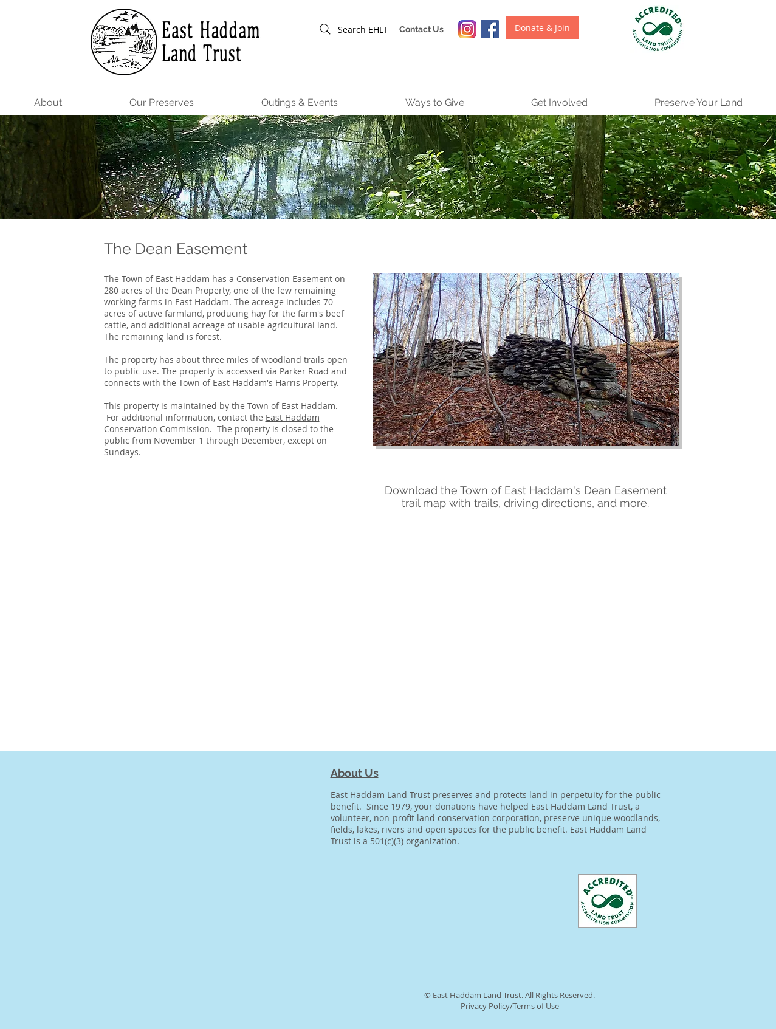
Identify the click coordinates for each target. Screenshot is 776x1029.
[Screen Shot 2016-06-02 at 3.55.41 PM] (467, 29)
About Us (355, 772)
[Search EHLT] (353, 29)
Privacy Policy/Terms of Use (510, 1005)
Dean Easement (625, 490)
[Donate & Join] (542, 27)
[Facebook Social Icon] (490, 29)
